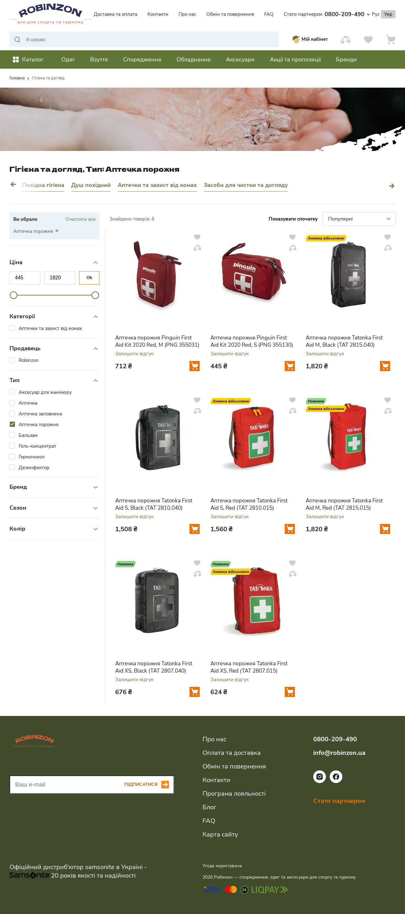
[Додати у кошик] (195, 366)
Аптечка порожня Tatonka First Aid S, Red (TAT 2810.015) (249, 504)
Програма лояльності (234, 793)
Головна (17, 78)
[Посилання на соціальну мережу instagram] (319, 781)
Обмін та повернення (230, 14)
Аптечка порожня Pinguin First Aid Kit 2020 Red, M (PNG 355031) (157, 341)
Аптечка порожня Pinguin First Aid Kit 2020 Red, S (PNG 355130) (251, 341)
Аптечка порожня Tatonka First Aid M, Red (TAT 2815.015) (344, 504)
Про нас (187, 14)
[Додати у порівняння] (197, 248)
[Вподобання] (368, 39)
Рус (376, 14)
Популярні (360, 219)
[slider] (13, 295)
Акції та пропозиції (295, 59)
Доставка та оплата (115, 14)
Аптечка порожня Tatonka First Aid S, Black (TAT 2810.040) (153, 504)
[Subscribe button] (149, 784)
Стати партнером (303, 14)
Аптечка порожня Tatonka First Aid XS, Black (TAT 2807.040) (153, 667)
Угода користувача (222, 866)
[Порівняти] (345, 39)
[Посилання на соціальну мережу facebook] (336, 781)
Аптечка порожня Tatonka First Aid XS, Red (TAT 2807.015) (249, 667)
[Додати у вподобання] (197, 237)
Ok (89, 278)
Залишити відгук (134, 354)
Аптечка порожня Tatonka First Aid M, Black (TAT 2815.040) (344, 341)
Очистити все (80, 219)
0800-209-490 (347, 14)
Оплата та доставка (231, 753)
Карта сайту (220, 834)
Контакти (157, 14)
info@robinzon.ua (339, 753)
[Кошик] (391, 39)
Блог (209, 807)
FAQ (269, 14)
